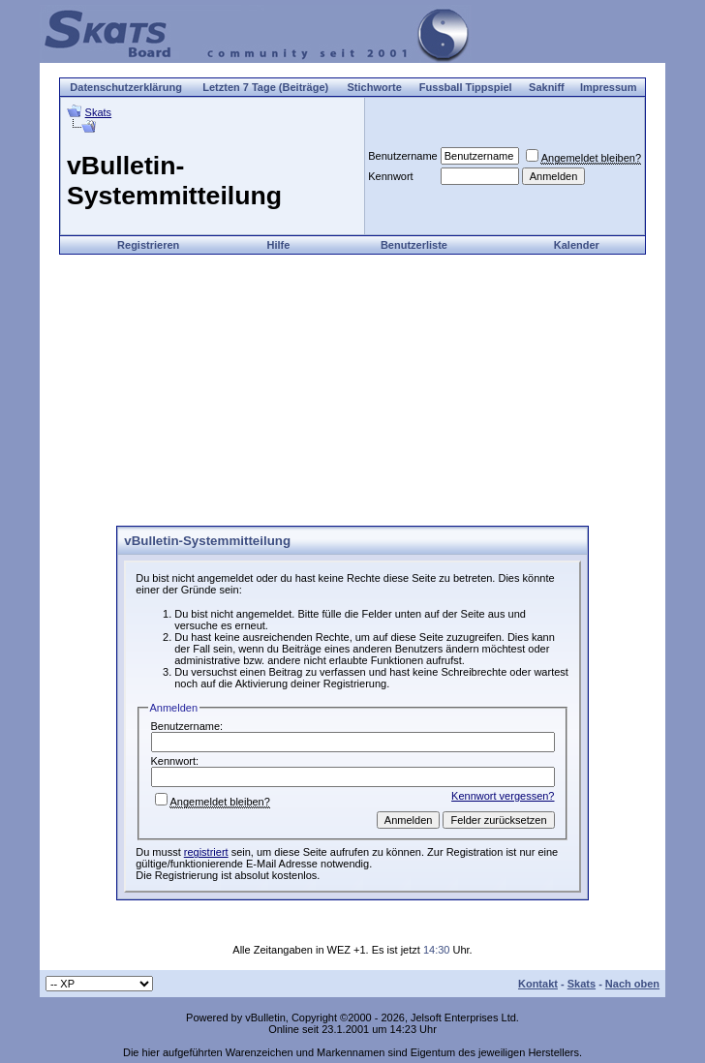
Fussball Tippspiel (465, 87)
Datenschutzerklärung (126, 87)
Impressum (608, 87)
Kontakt (538, 983)
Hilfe (278, 245)
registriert (206, 852)
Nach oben (632, 983)
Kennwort (390, 176)
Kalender (576, 245)
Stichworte (375, 87)
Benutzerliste (414, 245)
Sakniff (547, 87)
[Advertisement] (352, 390)
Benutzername (403, 156)
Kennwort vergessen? (502, 796)
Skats (98, 112)
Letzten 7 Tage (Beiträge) (265, 87)
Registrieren (148, 245)
